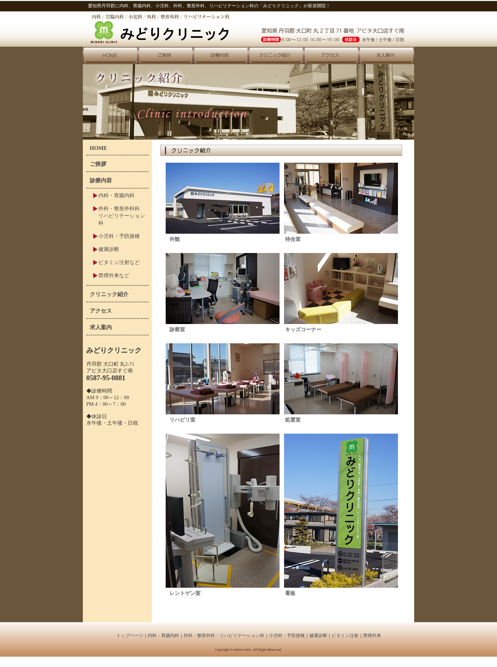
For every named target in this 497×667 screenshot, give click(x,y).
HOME (98, 148)
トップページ (129, 635)
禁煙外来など (113, 275)
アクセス (101, 311)
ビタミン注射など (119, 262)
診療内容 (101, 180)
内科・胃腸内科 (116, 195)
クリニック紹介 (109, 294)
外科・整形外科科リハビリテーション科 (121, 215)
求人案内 (101, 327)
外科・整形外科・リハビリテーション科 (224, 635)
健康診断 (108, 249)
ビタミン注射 (345, 635)
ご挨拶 (98, 164)
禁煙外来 (372, 635)
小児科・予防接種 (119, 236)
